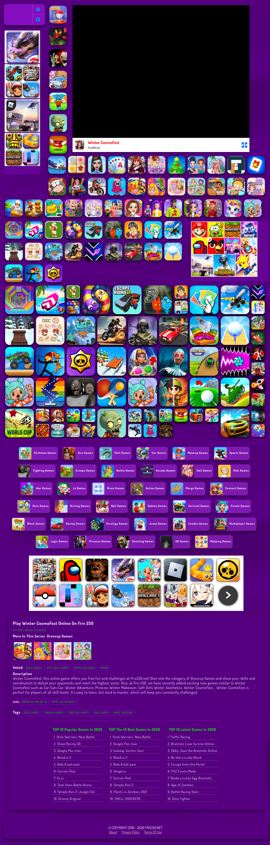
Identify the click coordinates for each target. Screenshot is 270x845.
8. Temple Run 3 (121, 785)
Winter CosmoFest (35, 630)
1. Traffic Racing (179, 737)
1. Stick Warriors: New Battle (74, 737)
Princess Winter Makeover (115, 687)
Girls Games (31, 712)
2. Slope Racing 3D (67, 744)
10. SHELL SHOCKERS (125, 799)
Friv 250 (11, 7)
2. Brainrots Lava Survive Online (191, 744)
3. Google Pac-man (67, 751)
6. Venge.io (118, 771)
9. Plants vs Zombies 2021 (128, 792)
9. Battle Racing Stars (183, 792)
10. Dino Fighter (179, 799)
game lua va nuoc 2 (64, 701)
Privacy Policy (131, 832)
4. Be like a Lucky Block (185, 757)
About (113, 832)
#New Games (34, 668)
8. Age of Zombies (181, 785)
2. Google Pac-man (123, 744)
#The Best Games (58, 668)
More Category (123, 712)
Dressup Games (60, 636)
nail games (101, 712)
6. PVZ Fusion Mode (182, 771)
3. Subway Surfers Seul (127, 751)
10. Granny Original (67, 799)
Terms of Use (153, 832)
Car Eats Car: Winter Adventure (69, 687)
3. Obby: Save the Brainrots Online (192, 751)
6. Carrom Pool (64, 771)
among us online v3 (34, 701)
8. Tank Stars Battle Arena (73, 785)
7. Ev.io (58, 778)
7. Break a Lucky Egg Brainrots (190, 778)
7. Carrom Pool (120, 778)
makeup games (54, 712)
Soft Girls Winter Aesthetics (160, 687)
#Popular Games (84, 668)
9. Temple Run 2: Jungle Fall (74, 792)
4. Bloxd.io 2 (62, 757)
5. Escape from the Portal (186, 764)
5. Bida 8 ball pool (67, 764)
